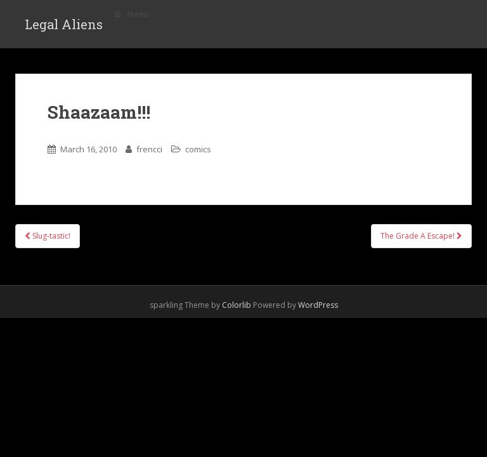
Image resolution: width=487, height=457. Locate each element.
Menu (130, 14)
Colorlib (236, 305)
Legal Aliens (64, 24)
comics (198, 149)
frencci (149, 149)
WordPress (318, 305)
